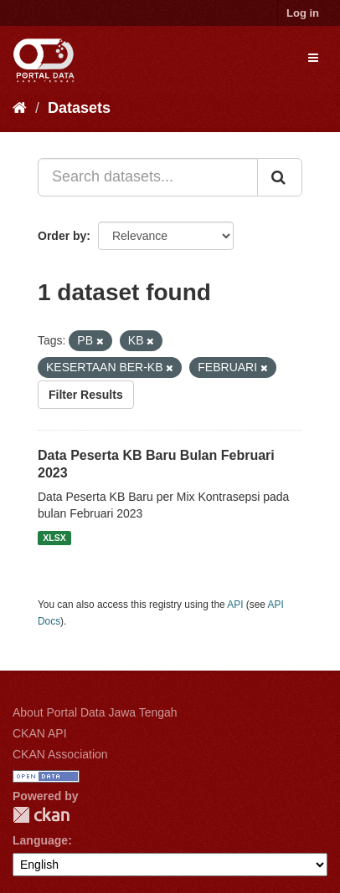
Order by (62, 235)
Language (40, 840)
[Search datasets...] (148, 177)
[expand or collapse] (313, 57)
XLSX (54, 538)
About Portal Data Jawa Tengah (95, 712)
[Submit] (279, 177)
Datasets (79, 108)
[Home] (20, 108)
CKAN (41, 815)
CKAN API (40, 733)
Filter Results (86, 394)
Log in (302, 13)
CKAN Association (60, 754)
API (235, 604)
